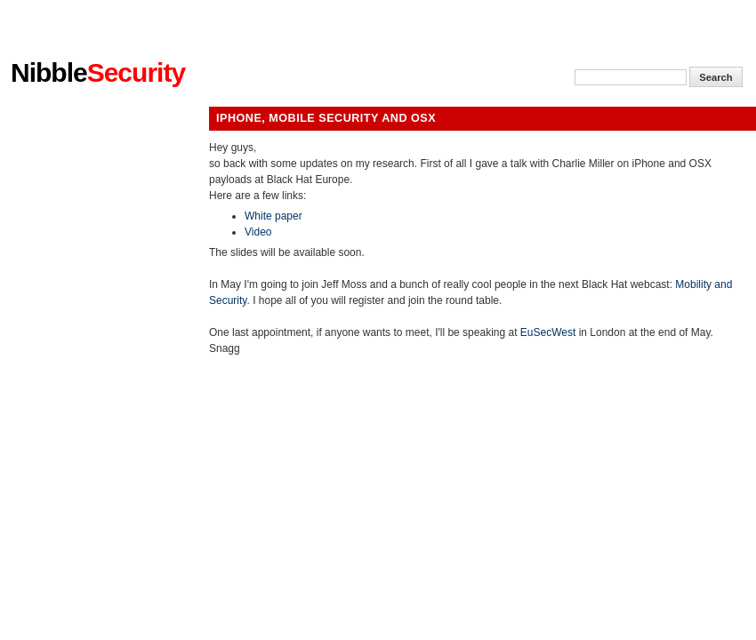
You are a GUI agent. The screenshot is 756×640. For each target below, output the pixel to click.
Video (258, 232)
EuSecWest (547, 332)
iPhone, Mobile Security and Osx (326, 118)
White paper (273, 216)
